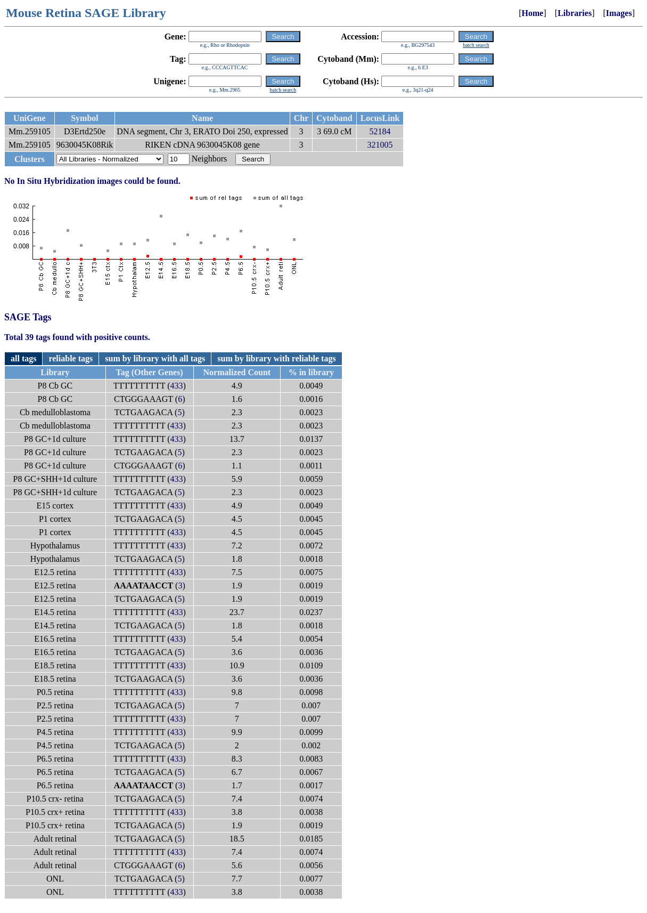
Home (533, 13)
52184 (380, 131)
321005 (380, 144)
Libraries (575, 13)
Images (619, 13)
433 (176, 385)
